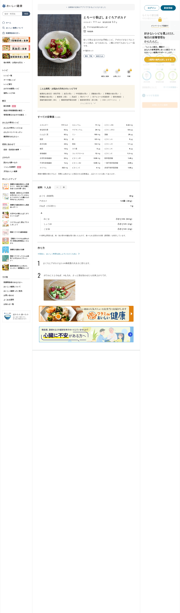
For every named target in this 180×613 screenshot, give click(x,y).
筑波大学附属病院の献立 (13, 110)
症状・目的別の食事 (11, 149)
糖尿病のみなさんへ (11, 136)
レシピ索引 (8, 84)
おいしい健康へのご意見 (13, 291)
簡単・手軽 (88, 56)
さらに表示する (86, 103)
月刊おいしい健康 (10, 171)
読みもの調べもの (10, 162)
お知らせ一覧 (9, 304)
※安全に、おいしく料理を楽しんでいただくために (57, 254)
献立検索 (10, 106)
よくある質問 (9, 299)
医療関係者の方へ (13, 33)
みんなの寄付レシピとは (13, 128)
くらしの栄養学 (12, 167)
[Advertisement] (90, 607)
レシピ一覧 (8, 75)
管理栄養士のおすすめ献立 (14, 115)
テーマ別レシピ (10, 80)
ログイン (152, 7)
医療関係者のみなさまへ (13, 282)
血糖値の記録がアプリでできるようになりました (87, 7)
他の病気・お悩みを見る (13, 62)
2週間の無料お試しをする (160, 59)
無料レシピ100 (9, 93)
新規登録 (168, 7)
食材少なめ (99, 56)
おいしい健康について (14, 28)
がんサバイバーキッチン (13, 132)
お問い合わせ (9, 295)
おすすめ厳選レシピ (11, 88)
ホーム (8, 22)
